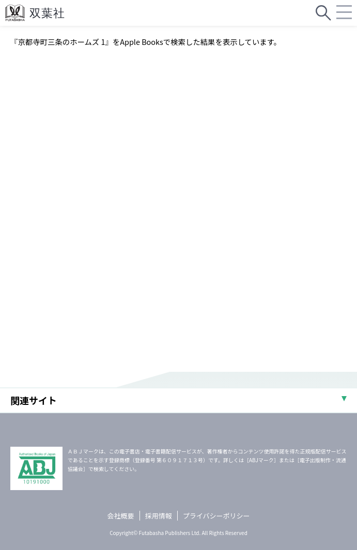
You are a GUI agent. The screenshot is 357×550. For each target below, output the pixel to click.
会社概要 (120, 516)
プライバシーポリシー (216, 516)
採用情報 (158, 516)
